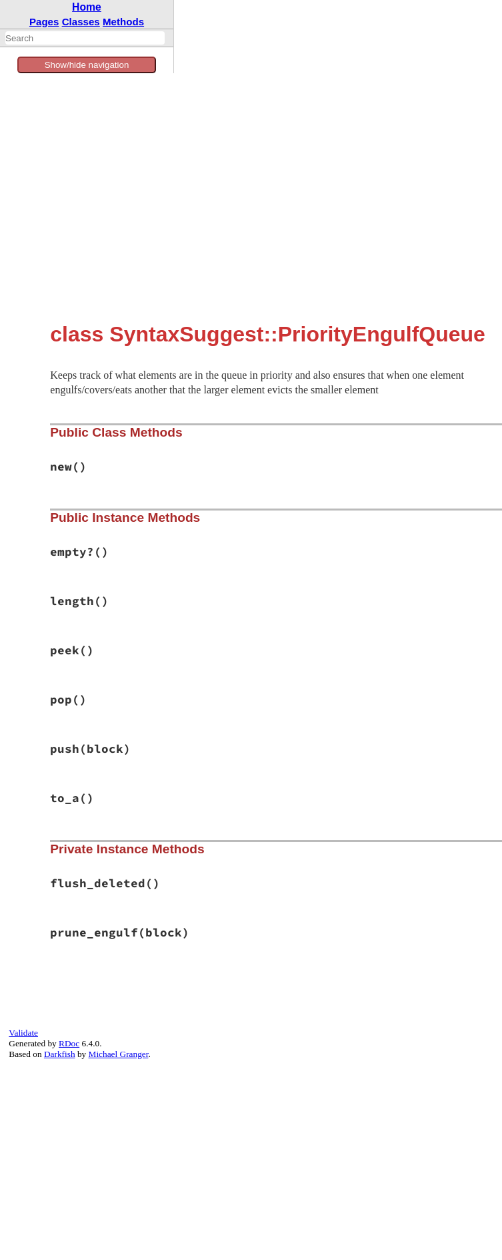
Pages (44, 21)
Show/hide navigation (87, 65)
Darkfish (59, 1054)
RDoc (69, 1043)
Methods (123, 21)
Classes (81, 21)
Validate (23, 1033)
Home (86, 7)
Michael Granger (119, 1054)
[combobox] (85, 38)
